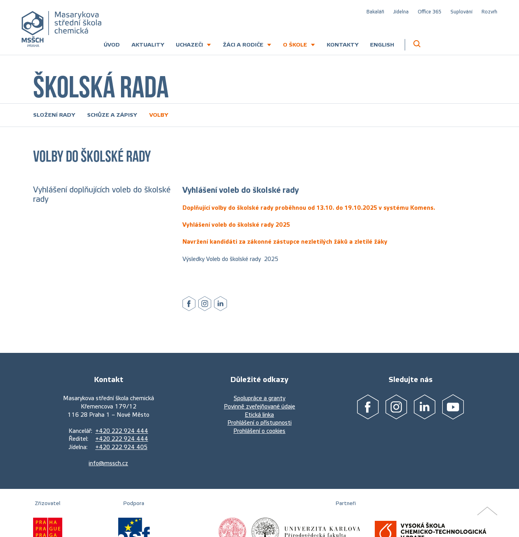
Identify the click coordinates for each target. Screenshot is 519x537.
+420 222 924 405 (121, 447)
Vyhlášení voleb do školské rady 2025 (236, 225)
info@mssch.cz (108, 463)
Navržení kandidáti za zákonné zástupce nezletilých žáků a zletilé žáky (284, 242)
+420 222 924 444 (121, 431)
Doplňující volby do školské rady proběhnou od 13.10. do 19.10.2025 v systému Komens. (308, 208)
